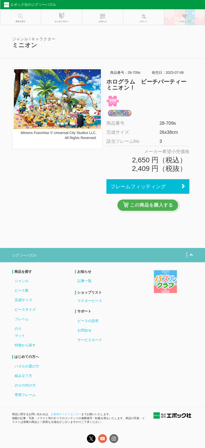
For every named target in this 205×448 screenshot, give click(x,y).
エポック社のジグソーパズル (29, 4)
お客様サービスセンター (66, 414)
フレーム (22, 319)
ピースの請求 (88, 321)
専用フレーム (25, 395)
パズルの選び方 (27, 366)
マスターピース (89, 301)
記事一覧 (84, 281)
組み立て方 (23, 376)
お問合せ (84, 330)
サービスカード (89, 340)
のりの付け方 (25, 385)
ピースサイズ (25, 309)
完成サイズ (23, 300)
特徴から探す (25, 345)
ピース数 (22, 290)
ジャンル (22, 281)
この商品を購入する (147, 205)
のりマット (20, 332)
